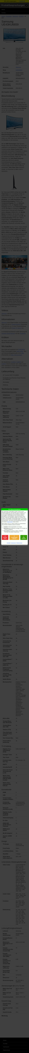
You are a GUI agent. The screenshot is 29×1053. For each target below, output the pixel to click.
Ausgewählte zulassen (14, 537)
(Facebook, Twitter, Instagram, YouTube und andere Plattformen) (13, 531)
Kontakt (8, 542)
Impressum (13, 542)
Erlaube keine (5, 537)
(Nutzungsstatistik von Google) (13, 526)
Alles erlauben (24, 537)
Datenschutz (10, 521)
